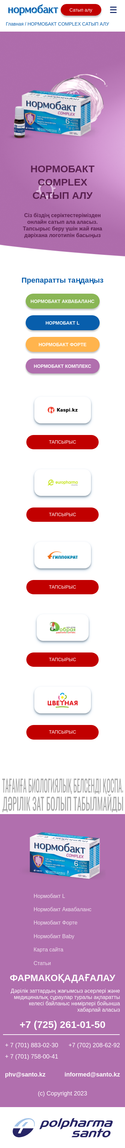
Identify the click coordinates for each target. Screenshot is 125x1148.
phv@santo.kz (25, 1074)
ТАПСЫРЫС (62, 442)
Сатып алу (80, 10)
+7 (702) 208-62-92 (94, 1045)
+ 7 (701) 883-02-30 (31, 1045)
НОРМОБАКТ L (62, 323)
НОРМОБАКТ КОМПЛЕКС (62, 366)
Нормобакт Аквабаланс (63, 909)
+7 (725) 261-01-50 (63, 1025)
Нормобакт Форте (56, 923)
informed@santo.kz (92, 1074)
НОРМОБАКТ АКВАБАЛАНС (63, 301)
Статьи (42, 963)
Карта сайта (48, 949)
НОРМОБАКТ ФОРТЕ (63, 344)
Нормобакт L (49, 896)
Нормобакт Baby (54, 936)
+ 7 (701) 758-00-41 (31, 1056)
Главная (15, 24)
